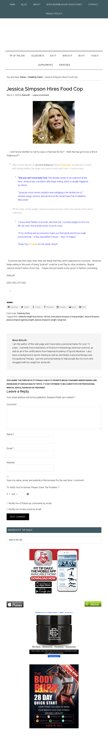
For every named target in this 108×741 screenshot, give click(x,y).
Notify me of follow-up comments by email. (30, 503)
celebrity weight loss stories (30, 316)
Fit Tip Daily (54, 32)
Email (10, 448)
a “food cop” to (66, 165)
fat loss (47, 316)
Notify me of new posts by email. (25, 509)
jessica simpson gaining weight (20, 320)
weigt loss (61, 320)
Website (11, 462)
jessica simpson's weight (46, 320)
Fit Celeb (33, 244)
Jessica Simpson (91, 316)
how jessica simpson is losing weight (67, 316)
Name (10, 434)
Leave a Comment (41, 95)
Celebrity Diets (23, 313)
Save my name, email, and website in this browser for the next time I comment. (45, 480)
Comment (11, 404)
